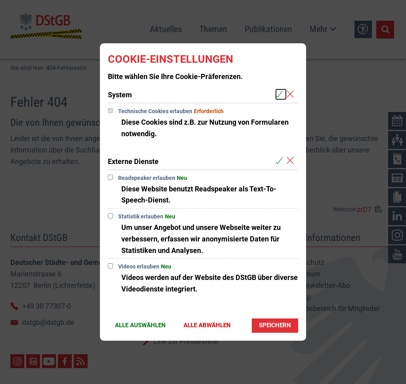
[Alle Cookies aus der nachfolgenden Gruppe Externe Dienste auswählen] (281, 161)
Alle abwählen (207, 325)
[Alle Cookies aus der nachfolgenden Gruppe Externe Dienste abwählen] (292, 161)
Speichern (275, 325)
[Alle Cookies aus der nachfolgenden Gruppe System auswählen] (281, 94)
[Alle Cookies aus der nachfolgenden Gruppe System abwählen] (292, 94)
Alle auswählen (140, 325)
